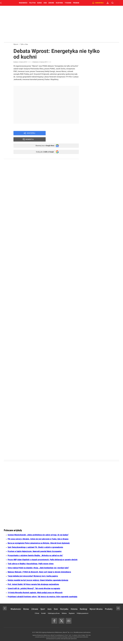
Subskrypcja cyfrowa (54, 613)
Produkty (108, 609)
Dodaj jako (43, 147)
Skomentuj (64, 133)
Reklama (64, 613)
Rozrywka (61, 3)
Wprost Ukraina (96, 609)
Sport (42, 609)
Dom (47, 3)
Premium (78, 3)
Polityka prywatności (82, 613)
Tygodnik (70, 3)
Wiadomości (25, 3)
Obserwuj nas (43, 140)
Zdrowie (53, 3)
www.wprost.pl (64, 638)
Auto (49, 609)
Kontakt (43, 613)
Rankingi (83, 609)
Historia (74, 609)
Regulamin (72, 613)
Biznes (41, 3)
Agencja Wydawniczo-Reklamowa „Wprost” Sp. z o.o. (57, 632)
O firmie (37, 613)
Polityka (34, 3)
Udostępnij (31, 133)
